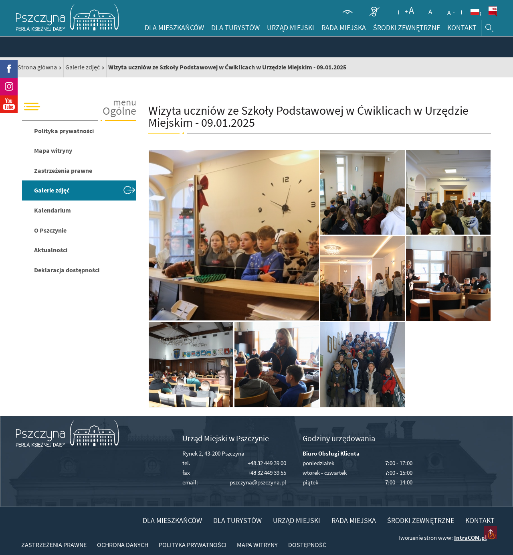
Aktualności (50, 250)
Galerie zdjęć (82, 67)
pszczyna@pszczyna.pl (258, 482)
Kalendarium (52, 210)
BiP (492, 11)
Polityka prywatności (64, 131)
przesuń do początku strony (490, 532)
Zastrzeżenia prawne (63, 170)
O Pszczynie (50, 230)
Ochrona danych (122, 545)
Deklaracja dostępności (66, 270)
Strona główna (37, 67)
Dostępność (307, 545)
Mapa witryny (53, 150)
